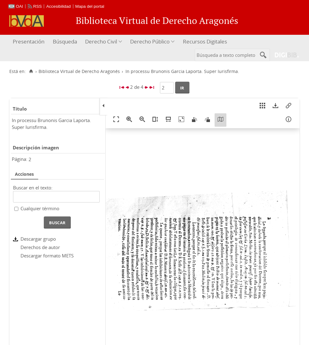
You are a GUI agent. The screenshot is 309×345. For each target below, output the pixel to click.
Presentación (28, 41)
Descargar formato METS (47, 255)
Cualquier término (39, 208)
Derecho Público (150, 41)
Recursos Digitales (205, 41)
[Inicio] (31, 71)
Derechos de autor (40, 247)
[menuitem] (29, 42)
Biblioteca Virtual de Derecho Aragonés (79, 71)
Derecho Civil (101, 41)
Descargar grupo (38, 239)
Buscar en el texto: (32, 187)
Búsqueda (65, 41)
